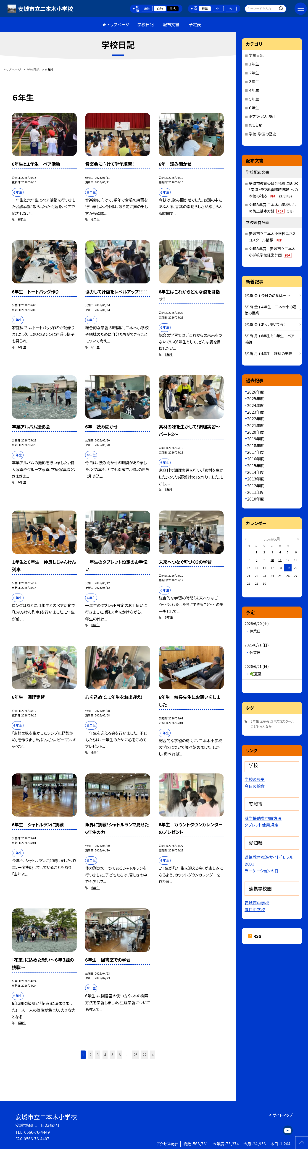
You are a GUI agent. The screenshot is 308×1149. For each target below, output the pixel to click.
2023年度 (255, 412)
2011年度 (255, 492)
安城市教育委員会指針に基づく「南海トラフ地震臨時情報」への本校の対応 (273, 190)
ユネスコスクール (282, 721)
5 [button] (112, 1054)
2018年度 (255, 445)
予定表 (195, 24)
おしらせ (255, 125)
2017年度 (255, 452)
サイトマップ (283, 1115)
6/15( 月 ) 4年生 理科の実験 (268, 353)
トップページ (118, 24)
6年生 (22, 219)
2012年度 (255, 485)
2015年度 (255, 465)
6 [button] (120, 1054)
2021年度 (255, 425)
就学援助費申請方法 (263, 818)
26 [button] (135, 1054)
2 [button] (90, 1054)
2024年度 (255, 405)
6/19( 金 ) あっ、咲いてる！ (265, 324)
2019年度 (255, 438)
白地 (160, 8)
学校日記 (145, 24)
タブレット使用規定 (261, 825)
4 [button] (105, 1054)
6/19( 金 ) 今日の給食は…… (267, 295)
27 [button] (144, 1054)
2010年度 (255, 499)
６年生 (254, 107)
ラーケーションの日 (262, 871)
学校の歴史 (255, 779)
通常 (147, 8)
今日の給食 (255, 786)
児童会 (264, 721)
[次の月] (298, 539)
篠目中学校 (255, 909)
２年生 (254, 72)
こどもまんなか (261, 726)
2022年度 (255, 418)
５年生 (254, 99)
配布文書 (171, 24)
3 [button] (98, 1054)
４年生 (254, 90)
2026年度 (255, 392)
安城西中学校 (257, 902)
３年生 (254, 81)
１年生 (254, 64)
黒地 (173, 8)
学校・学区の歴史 (262, 134)
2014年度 (255, 472)
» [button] (153, 1054)
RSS (257, 936)
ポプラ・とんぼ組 (262, 116)
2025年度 (255, 398)
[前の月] (245, 539)
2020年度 (255, 432)
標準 (205, 8)
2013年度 (255, 479)
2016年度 (255, 459)
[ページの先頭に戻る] (301, 1142)
